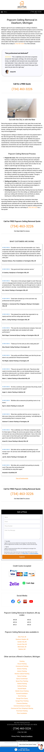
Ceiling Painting (22, 684)
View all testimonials (22, 476)
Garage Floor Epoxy (22, 696)
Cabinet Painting (22, 681)
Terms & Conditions (34, 551)
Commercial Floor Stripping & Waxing (22, 706)
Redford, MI (22, 647)
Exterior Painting (22, 667)
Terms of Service (34, 740)
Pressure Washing (22, 701)
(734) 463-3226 (35, 12)
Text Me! (8, 539)
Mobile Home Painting (22, 689)
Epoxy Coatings (22, 674)
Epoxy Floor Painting (22, 679)
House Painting (22, 662)
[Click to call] (22, 749)
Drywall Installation (22, 691)
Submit (22, 555)
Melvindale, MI (22, 644)
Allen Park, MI (22, 635)
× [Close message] (36, 743)
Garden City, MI (21, 640)
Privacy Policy (25, 551)
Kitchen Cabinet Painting (22, 671)
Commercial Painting (22, 664)
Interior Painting (22, 669)
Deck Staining (22, 694)
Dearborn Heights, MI (22, 637)
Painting (22, 659)
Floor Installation (22, 711)
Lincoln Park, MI (22, 642)
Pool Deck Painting (22, 709)
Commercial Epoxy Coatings (22, 704)
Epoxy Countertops (22, 676)
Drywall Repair (22, 686)
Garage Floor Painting (22, 699)
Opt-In (7, 544)
